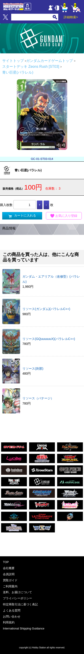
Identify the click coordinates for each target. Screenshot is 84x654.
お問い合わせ (11, 616)
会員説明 (9, 574)
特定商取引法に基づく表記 (20, 604)
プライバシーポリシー (17, 598)
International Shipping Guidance (23, 628)
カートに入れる (22, 215)
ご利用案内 (10, 586)
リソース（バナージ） (38, 398)
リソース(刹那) (32, 368)
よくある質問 (11, 610)
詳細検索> (71, 17)
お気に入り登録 (63, 216)
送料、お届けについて (17, 592)
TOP (6, 562)
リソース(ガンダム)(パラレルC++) (46, 309)
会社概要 (9, 568)
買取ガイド (10, 580)
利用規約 (9, 622)
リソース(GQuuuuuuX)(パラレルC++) (48, 339)
